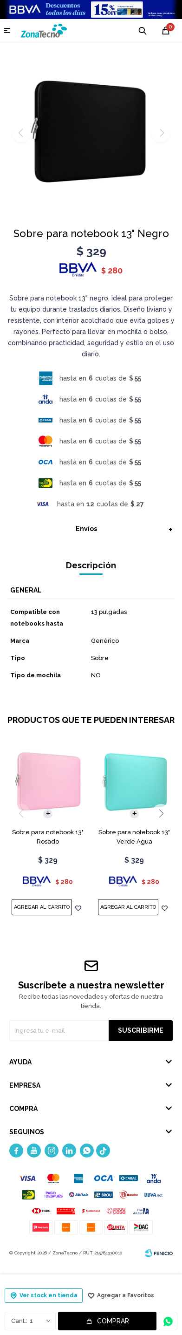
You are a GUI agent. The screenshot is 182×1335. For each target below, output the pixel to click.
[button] (161, 813)
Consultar (168, 1321)
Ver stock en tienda (49, 1295)
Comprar (113, 1321)
